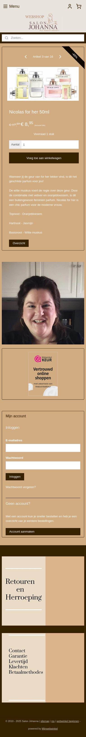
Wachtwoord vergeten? (21, 487)
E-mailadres (14, 440)
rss (53, 721)
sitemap (45, 721)
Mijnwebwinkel (50, 728)
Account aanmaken (21, 531)
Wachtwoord (14, 457)
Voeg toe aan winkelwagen (43, 158)
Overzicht (19, 243)
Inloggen (15, 476)
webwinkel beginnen (68, 721)
